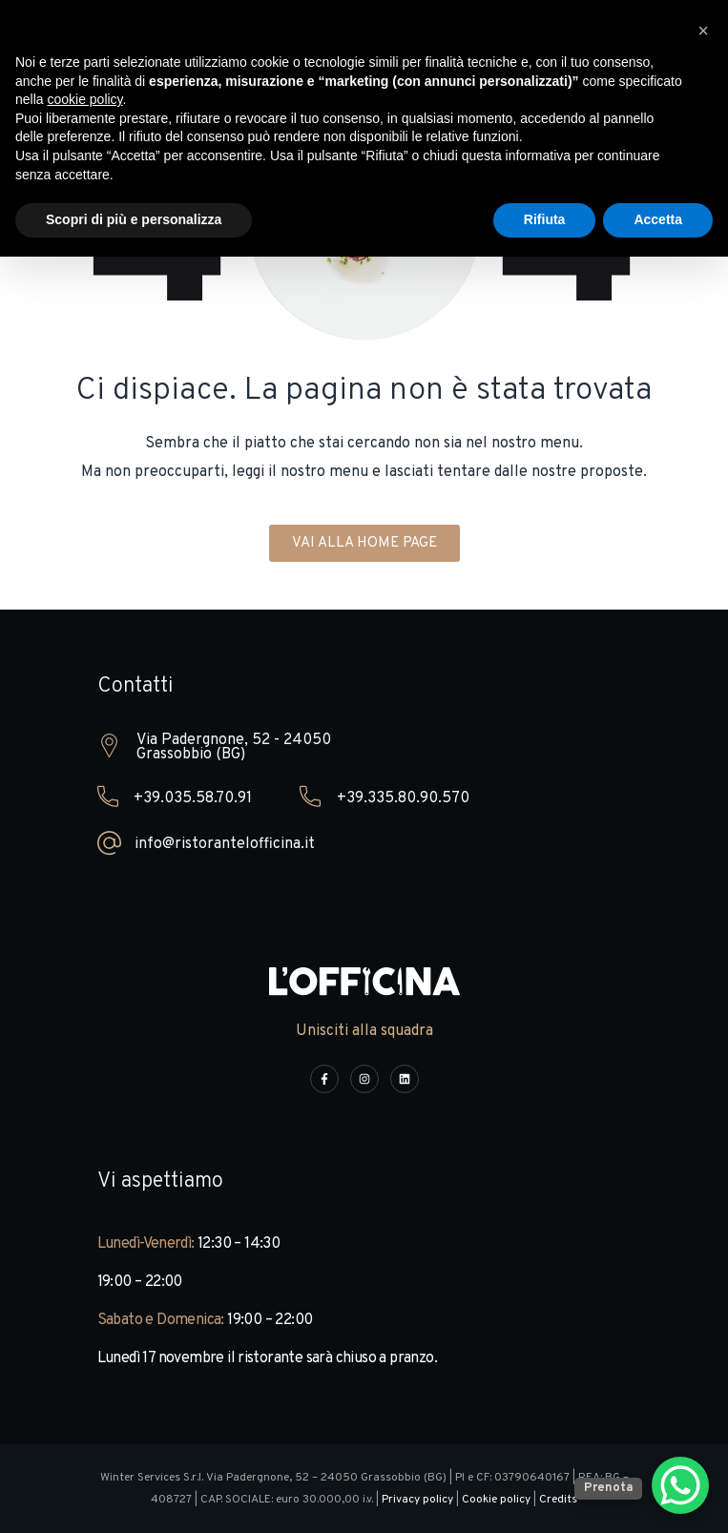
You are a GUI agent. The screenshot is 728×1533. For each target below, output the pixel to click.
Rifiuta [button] (545, 219)
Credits (558, 1499)
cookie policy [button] (84, 99)
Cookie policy (496, 1499)
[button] (703, 30)
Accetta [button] (658, 219)
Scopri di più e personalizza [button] (133, 219)
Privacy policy (417, 1499)
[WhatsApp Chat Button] (680, 1485)
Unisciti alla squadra (364, 1031)
